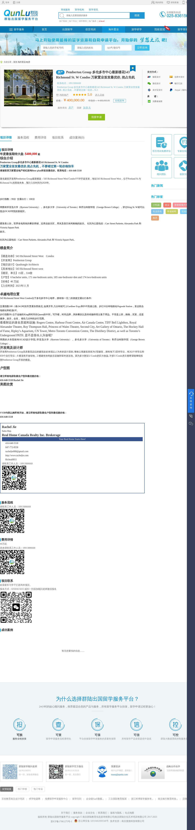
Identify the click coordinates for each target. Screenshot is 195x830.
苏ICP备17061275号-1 (61, 821)
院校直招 (160, 29)
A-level (101, 21)
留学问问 (76, 799)
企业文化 (90, 813)
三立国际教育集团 (117, 799)
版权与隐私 (116, 813)
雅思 (155, 218)
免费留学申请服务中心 (56, 799)
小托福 (156, 205)
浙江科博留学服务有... (142, 799)
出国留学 (67, 29)
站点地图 (129, 813)
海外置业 (113, 29)
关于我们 (65, 813)
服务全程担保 (19, 739)
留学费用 (83, 21)
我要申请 (96, 117)
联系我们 (103, 813)
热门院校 (63, 21)
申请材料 (171, 211)
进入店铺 (99, 95)
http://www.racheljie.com (16, 455)
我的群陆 (157, 2)
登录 (5, 2)
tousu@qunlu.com (119, 774)
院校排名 (186, 211)
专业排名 (157, 211)
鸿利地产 (64, 95)
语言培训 (90, 29)
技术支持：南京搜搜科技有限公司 (127, 821)
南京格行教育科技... (168, 799)
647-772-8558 (11, 447)
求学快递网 (34, 799)
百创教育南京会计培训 (13, 799)
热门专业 (73, 21)
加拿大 (87, 107)
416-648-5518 (11, 443)
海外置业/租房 (24, 62)
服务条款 (77, 813)
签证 (167, 205)
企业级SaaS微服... (95, 799)
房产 (71, 107)
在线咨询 (119, 100)
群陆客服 (172, 2)
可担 (19, 735)
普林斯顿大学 (181, 205)
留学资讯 (183, 29)
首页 (44, 29)
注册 (16, 2)
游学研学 (136, 29)
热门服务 (93, 21)
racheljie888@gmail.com (16, 451)
